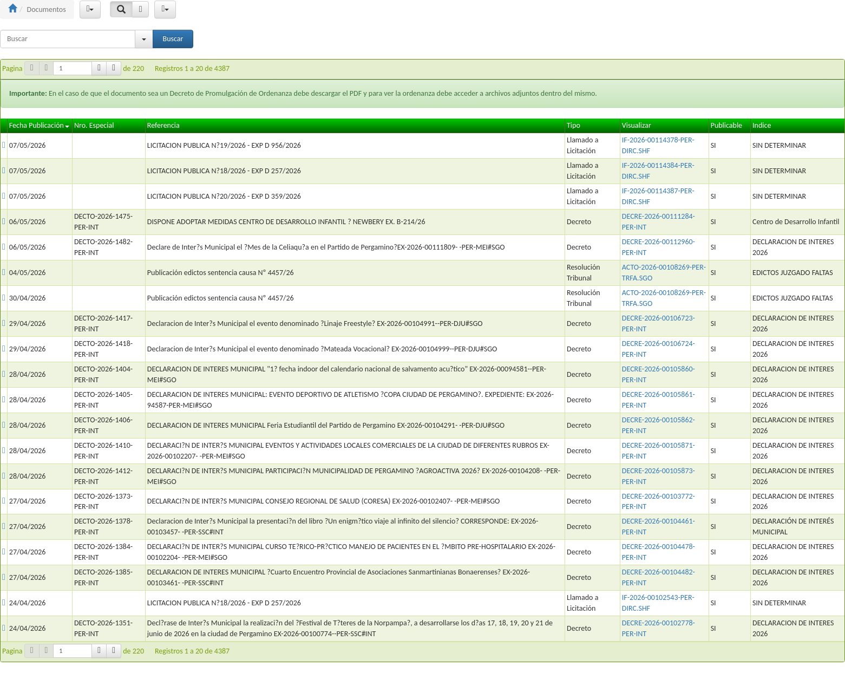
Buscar (173, 38)
